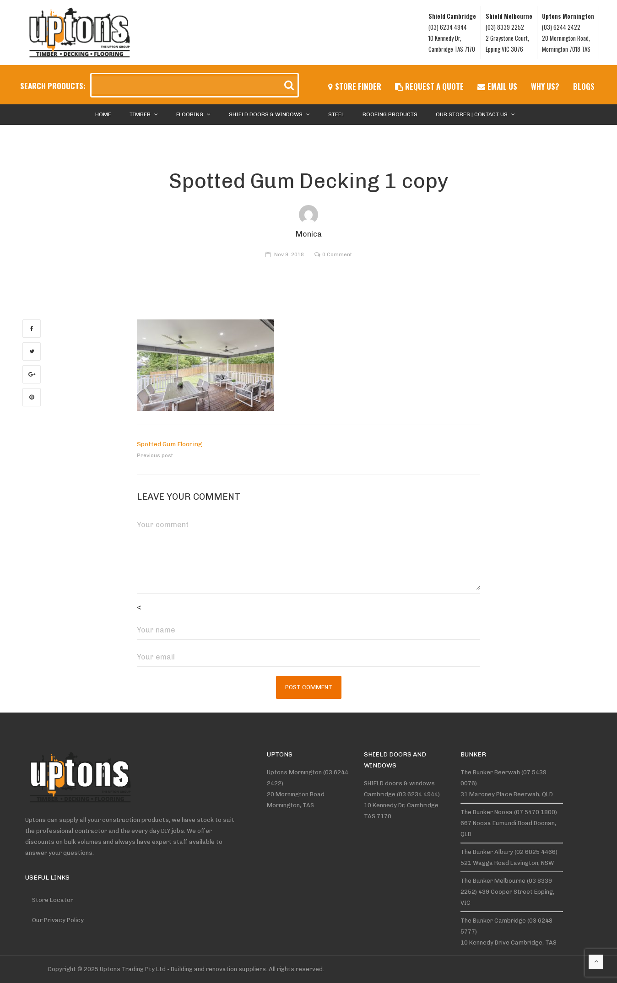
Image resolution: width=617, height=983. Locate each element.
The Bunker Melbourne (492, 880)
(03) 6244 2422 (561, 27)
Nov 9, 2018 (289, 254)
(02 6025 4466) (535, 851)
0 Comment (337, 254)
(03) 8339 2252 (505, 27)
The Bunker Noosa (486, 812)
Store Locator (52, 900)
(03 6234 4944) (418, 794)
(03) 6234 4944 (447, 27)
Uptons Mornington (294, 772)
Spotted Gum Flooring (169, 444)
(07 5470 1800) (535, 812)
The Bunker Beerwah (490, 772)
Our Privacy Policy (58, 920)
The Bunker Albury (486, 851)
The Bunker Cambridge (493, 920)
